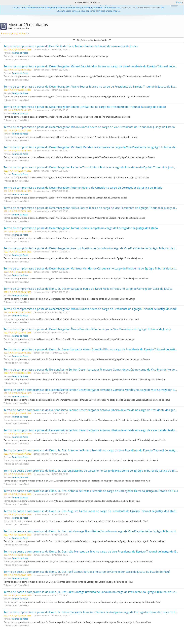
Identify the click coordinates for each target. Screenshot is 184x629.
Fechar (179, 2)
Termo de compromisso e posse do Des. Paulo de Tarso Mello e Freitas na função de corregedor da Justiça (71, 46)
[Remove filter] (28, 33)
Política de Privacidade (149, 7)
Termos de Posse (20, 52)
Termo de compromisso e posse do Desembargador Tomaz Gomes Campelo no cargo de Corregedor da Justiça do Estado (81, 228)
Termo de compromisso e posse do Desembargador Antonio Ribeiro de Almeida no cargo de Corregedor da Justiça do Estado (83, 187)
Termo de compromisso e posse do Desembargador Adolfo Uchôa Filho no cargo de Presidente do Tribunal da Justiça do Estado (85, 107)
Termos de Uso (128, 7)
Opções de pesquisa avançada (92, 40)
